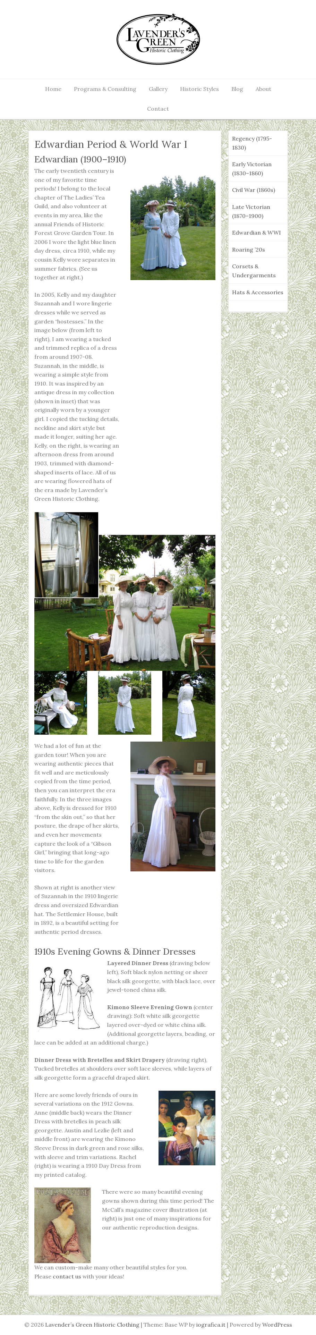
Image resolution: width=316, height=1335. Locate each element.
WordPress (277, 1324)
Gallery (158, 88)
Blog (237, 88)
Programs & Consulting (105, 88)
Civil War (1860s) (253, 189)
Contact (158, 108)
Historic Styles (199, 88)
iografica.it (210, 1324)
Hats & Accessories (257, 292)
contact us (67, 1276)
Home (53, 88)
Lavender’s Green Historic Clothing (93, 1324)
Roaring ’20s (248, 249)
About (263, 88)
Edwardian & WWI (256, 232)
